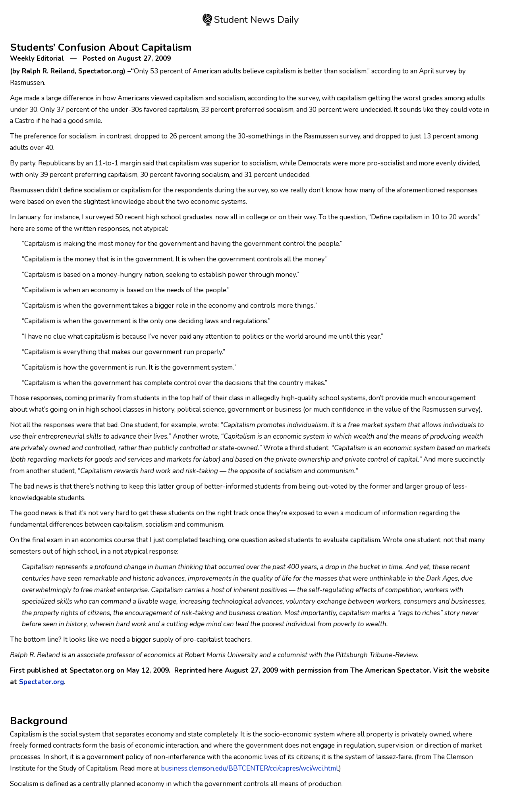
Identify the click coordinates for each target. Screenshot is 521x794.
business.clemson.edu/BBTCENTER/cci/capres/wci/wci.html (249, 768)
